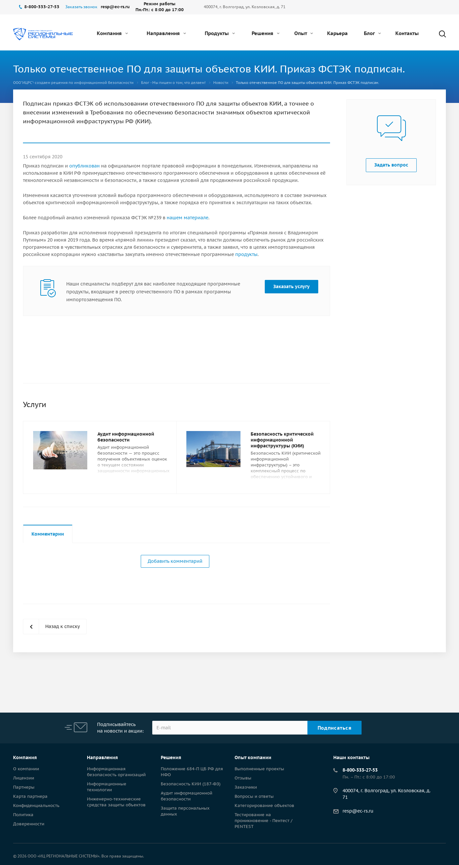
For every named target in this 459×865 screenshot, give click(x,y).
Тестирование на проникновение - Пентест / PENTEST (263, 820)
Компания (112, 33)
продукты (246, 254)
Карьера (337, 33)
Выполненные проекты (259, 769)
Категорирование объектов (264, 805)
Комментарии (47, 534)
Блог (372, 33)
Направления (166, 33)
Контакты (407, 33)
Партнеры (23, 787)
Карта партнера (30, 796)
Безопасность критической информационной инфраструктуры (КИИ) (282, 440)
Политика (23, 814)
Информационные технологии (106, 787)
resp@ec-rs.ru (358, 811)
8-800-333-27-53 (360, 770)
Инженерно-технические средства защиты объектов (116, 802)
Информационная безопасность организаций (116, 771)
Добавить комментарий (175, 561)
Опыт (303, 33)
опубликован (84, 166)
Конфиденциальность (36, 805)
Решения (266, 33)
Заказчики (246, 787)
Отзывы (243, 778)
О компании (26, 769)
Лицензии (23, 778)
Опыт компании (253, 757)
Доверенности (28, 824)
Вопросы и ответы (254, 796)
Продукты (220, 33)
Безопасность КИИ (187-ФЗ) (190, 784)
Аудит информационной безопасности (125, 437)
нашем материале (187, 218)
